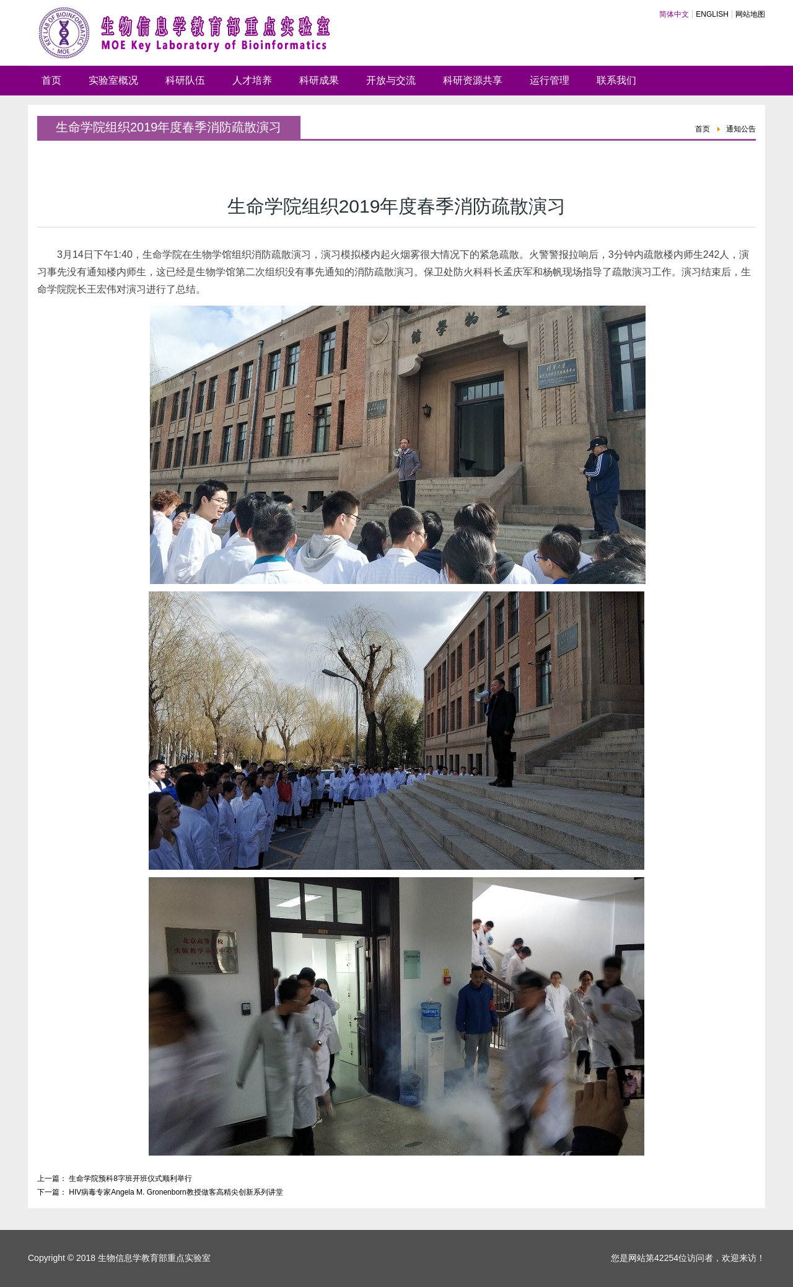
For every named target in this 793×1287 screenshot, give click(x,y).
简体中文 (674, 14)
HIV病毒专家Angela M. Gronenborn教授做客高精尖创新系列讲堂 (176, 1192)
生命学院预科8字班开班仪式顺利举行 (130, 1178)
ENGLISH (712, 14)
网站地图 (750, 14)
